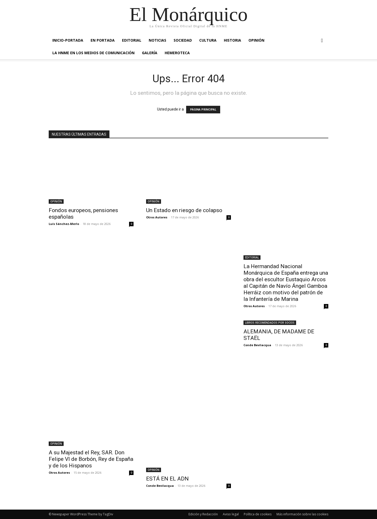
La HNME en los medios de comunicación (93, 52)
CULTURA (208, 40)
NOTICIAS (157, 40)
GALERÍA (149, 52)
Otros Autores (156, 217)
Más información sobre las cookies (302, 514)
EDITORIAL (131, 40)
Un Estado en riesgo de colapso (184, 210)
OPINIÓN (256, 40)
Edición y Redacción (203, 514)
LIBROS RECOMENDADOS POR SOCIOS (270, 322)
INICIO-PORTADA (67, 40)
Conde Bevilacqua (160, 486)
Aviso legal (231, 514)
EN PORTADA (103, 40)
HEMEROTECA (177, 52)
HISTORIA (232, 40)
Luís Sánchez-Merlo (64, 224)
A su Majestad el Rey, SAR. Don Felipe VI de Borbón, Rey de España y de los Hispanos (91, 459)
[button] (322, 40)
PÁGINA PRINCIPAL (203, 109)
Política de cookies (257, 514)
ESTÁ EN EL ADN (167, 479)
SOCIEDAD (183, 40)
